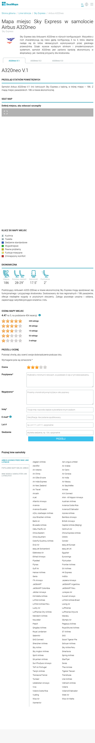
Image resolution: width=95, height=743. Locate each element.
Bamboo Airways (69, 517)
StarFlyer (66, 659)
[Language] (84, 4)
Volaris (65, 687)
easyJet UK (67, 549)
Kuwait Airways (68, 596)
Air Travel (36, 489)
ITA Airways (38, 580)
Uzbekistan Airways (41, 683)
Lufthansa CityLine (70, 612)
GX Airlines (66, 568)
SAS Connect (38, 639)
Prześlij (60, 439)
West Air (65, 695)
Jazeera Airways (69, 580)
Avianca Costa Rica (70, 505)
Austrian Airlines (69, 501)
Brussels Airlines (39, 525)
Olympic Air (66, 620)
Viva (34, 687)
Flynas (35, 564)
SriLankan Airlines (40, 659)
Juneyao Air (67, 592)
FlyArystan (66, 560)
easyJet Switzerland (41, 549)
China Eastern (39, 533)
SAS (63, 636)
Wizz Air (36, 699)
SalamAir (36, 636)
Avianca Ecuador (40, 509)
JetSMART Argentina (71, 584)
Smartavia (66, 651)
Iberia (35, 576)
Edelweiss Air (38, 553)
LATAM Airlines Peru (41, 604)
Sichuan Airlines (68, 643)
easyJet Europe (68, 545)
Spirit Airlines (38, 655)
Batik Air (36, 521)
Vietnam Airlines (69, 683)
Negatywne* (8, 392)
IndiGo (65, 576)
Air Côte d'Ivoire (39, 478)
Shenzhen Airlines (40, 643)
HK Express (67, 572)
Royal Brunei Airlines (70, 628)
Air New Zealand (39, 485)
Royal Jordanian (40, 632)
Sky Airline (37, 647)
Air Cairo (65, 470)
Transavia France (40, 675)
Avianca (36, 505)
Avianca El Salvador (70, 509)
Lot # (4, 424)
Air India (65, 478)
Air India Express (40, 482)
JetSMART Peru (68, 588)
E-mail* (7, 417)
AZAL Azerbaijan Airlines (43, 513)
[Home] (10, 4)
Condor (65, 541)
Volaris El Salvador (70, 691)
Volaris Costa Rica (40, 691)
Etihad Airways (39, 557)
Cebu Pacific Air (39, 529)
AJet (35, 497)
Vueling (36, 695)
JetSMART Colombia (41, 588)
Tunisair (36, 679)
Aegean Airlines (39, 462)
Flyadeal (36, 560)
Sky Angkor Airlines (41, 651)
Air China (36, 474)
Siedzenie (6, 432)
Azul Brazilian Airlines (42, 517)
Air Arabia (66, 466)
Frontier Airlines (68, 564)
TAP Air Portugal (40, 667)
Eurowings (66, 557)
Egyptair (65, 553)
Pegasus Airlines (69, 624)
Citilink (65, 537)
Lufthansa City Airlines (42, 612)
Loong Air (66, 604)
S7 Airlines (66, 632)
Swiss (64, 663)
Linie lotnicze (25, 13)
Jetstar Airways (39, 592)
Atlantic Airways (39, 501)
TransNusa (66, 675)
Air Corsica (66, 474)
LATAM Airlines (39, 600)
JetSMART (37, 584)
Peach (35, 624)
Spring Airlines (68, 655)
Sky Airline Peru (68, 647)
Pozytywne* (7, 374)
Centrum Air (67, 529)
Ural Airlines (67, 679)
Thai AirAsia (67, 667)
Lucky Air (36, 608)
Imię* (4, 409)
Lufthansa (66, 608)
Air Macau (66, 482)
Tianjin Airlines (39, 671)
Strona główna (9, 13)
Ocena (5, 367)
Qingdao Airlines (39, 628)
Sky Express (39, 13)
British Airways (68, 521)
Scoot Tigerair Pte (69, 639)
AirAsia (65, 489)
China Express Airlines (71, 533)
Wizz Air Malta (68, 699)
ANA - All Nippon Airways (72, 497)
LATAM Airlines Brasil (71, 600)
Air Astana (37, 470)
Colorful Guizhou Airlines (43, 541)
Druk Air (36, 545)
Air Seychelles (67, 485)
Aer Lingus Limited (69, 462)
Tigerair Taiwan (68, 671)
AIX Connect (67, 493)
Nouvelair (37, 620)
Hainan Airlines (39, 572)
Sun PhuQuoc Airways (42, 663)
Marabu (65, 616)
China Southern (39, 537)
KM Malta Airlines (40, 596)
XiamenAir (37, 703)
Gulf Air (36, 568)
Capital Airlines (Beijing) (72, 525)
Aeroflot (36, 466)
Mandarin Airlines (40, 616)
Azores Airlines (68, 513)
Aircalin (36, 493)
